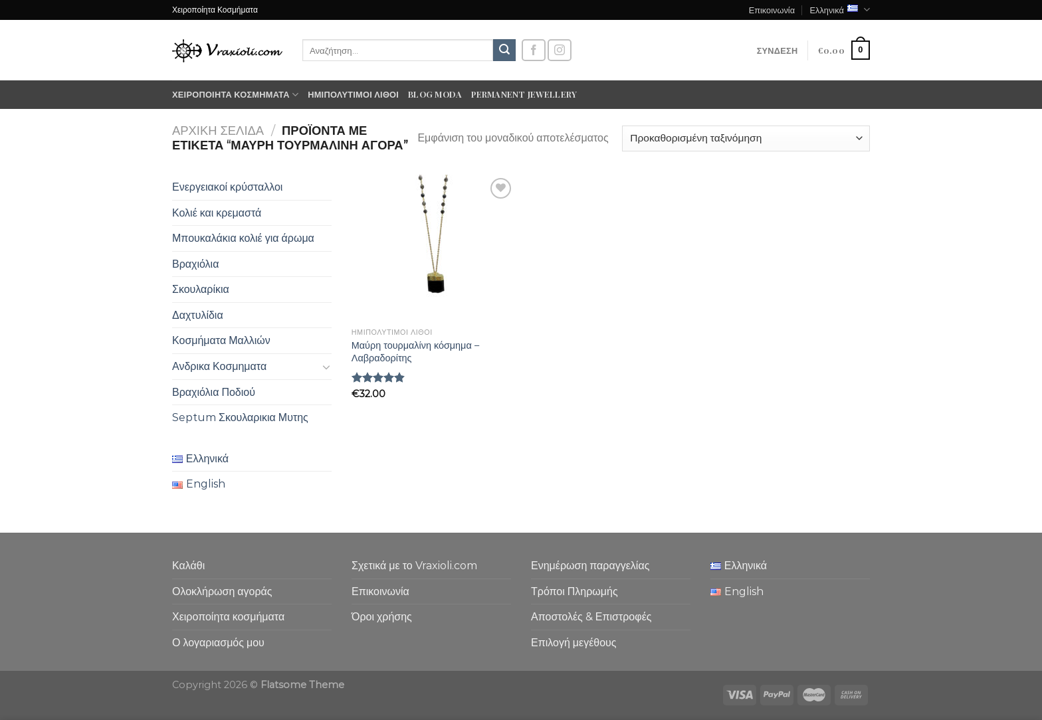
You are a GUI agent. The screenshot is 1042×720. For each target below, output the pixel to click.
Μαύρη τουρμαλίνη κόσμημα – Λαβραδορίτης (415, 351)
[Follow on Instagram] (560, 50)
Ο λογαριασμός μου (218, 642)
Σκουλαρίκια (200, 289)
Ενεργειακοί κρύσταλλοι (227, 187)
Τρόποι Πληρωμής (574, 591)
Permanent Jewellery (524, 94)
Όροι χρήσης (382, 616)
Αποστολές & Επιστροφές (591, 616)
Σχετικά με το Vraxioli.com (414, 565)
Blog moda (435, 94)
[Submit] (504, 50)
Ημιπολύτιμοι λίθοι (353, 94)
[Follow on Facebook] (534, 50)
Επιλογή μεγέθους (574, 642)
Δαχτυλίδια (197, 315)
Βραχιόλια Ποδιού (213, 392)
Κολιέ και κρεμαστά (216, 213)
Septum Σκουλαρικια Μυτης (240, 417)
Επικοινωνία (772, 9)
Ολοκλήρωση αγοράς (222, 591)
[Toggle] (326, 367)
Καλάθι (188, 565)
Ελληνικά (839, 9)
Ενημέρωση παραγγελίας (590, 565)
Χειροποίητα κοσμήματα (235, 94)
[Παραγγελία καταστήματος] (746, 138)
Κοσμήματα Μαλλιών (221, 340)
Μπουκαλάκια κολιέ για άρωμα (243, 238)
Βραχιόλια (195, 264)
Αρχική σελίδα (218, 130)
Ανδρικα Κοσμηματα (219, 366)
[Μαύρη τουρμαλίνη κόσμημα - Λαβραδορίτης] (434, 248)
